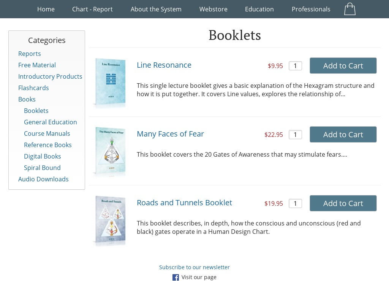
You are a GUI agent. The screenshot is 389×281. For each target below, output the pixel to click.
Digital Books (42, 156)
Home (46, 9)
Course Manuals (47, 133)
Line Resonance (164, 65)
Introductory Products (50, 76)
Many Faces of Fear (170, 134)
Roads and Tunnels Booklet (184, 202)
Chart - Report (92, 9)
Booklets (36, 110)
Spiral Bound (42, 168)
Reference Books (48, 145)
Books (27, 99)
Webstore (213, 9)
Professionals (311, 9)
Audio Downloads (43, 179)
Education (259, 9)
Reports (29, 53)
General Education (50, 122)
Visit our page (194, 277)
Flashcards (33, 88)
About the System (156, 9)
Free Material (37, 65)
